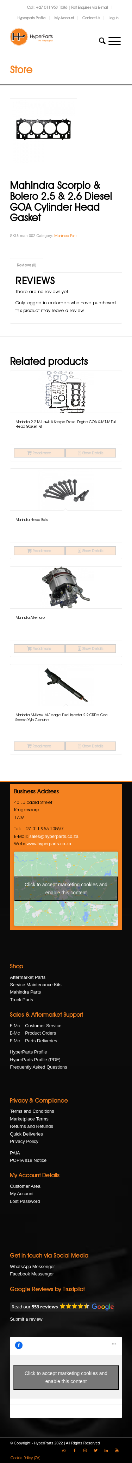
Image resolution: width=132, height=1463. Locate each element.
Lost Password (25, 1201)
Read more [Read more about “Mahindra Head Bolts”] (39, 551)
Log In (113, 17)
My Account (64, 17)
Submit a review (26, 1319)
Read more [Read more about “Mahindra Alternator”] (39, 648)
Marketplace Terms (29, 1119)
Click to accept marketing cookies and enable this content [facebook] (66, 1377)
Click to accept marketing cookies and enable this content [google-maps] (66, 888)
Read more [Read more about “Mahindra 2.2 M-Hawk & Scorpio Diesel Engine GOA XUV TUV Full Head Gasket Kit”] (39, 453)
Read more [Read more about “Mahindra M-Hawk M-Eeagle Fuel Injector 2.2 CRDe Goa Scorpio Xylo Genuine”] (39, 746)
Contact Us (91, 17)
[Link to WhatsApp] (64, 1450)
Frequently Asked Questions (38, 1067)
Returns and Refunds (31, 1126)
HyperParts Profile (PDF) (35, 1059)
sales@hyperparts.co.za (53, 836)
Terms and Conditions (32, 1111)
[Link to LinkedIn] (106, 1450)
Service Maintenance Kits (36, 984)
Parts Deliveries (41, 1040)
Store (21, 70)
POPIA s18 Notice (28, 1160)
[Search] (102, 41)
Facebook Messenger (32, 1273)
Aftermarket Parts (27, 977)
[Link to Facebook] (74, 1450)
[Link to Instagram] (85, 1450)
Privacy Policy (24, 1141)
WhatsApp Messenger (32, 1266)
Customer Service (43, 1025)
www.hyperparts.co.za (48, 843)
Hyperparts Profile (31, 17)
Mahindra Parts (65, 235)
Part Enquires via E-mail (89, 7)
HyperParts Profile (28, 1052)
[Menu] (114, 41)
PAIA (15, 1153)
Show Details (90, 453)
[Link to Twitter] (95, 1450)
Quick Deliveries (26, 1134)
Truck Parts (21, 999)
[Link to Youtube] (117, 1450)
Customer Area (25, 1186)
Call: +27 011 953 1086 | (49, 7)
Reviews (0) (26, 265)
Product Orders (40, 1033)
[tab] (26, 265)
